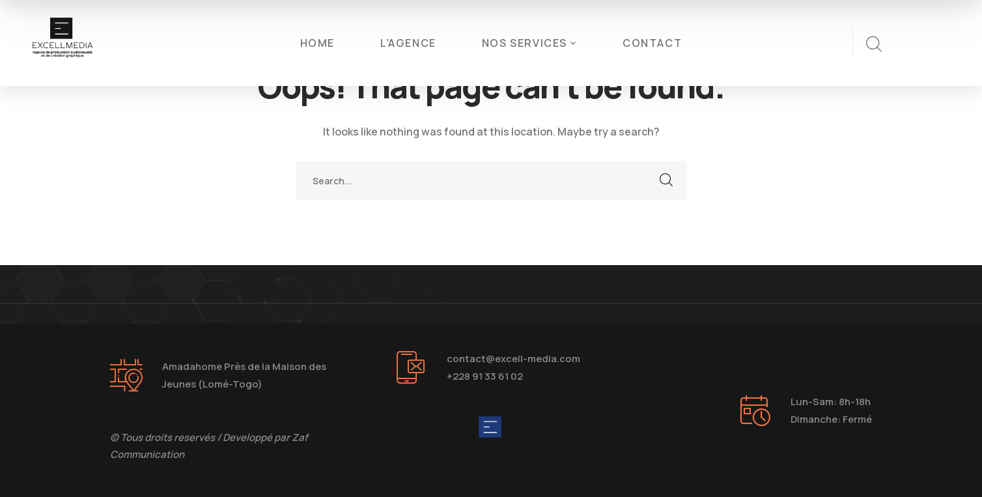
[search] (873, 44)
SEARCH (667, 180)
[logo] (62, 42)
